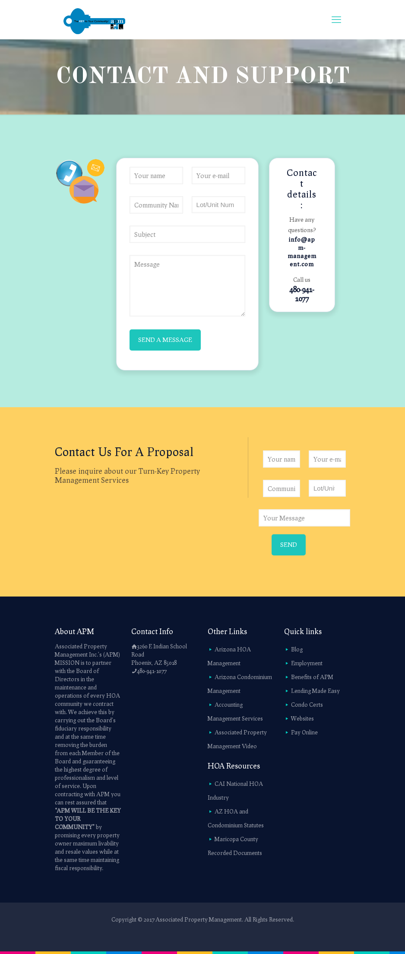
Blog (297, 649)
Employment (307, 663)
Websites (302, 718)
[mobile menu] (336, 19)
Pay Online (304, 732)
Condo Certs (307, 704)
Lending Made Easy (315, 690)
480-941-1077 (301, 294)
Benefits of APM (312, 676)
